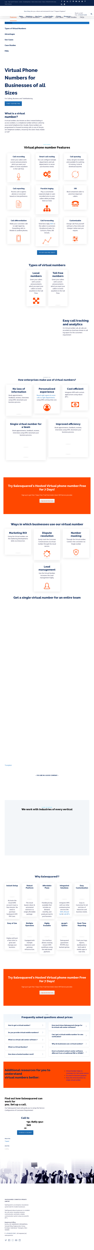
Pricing (58, 16)
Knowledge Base (27, 1)
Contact (39, 1)
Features (10, 4)
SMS (51, 224)
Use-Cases (38, 16)
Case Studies (49, 16)
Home (21, 16)
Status (43, 1)
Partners (16, 1)
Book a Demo (35, 1)
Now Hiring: (27, 11)
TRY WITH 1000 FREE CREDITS (47, 252)
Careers (20, 1)
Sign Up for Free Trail (47, 501)
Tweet (7, 1141)
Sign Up (10, 1)
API (13, 1)
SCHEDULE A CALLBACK (25, 1132)
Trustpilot (8, 765)
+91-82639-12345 (82, 15)
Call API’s (67, 914)
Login (6, 1)
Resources (67, 16)
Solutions (29, 16)
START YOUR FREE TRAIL (13, 103)
